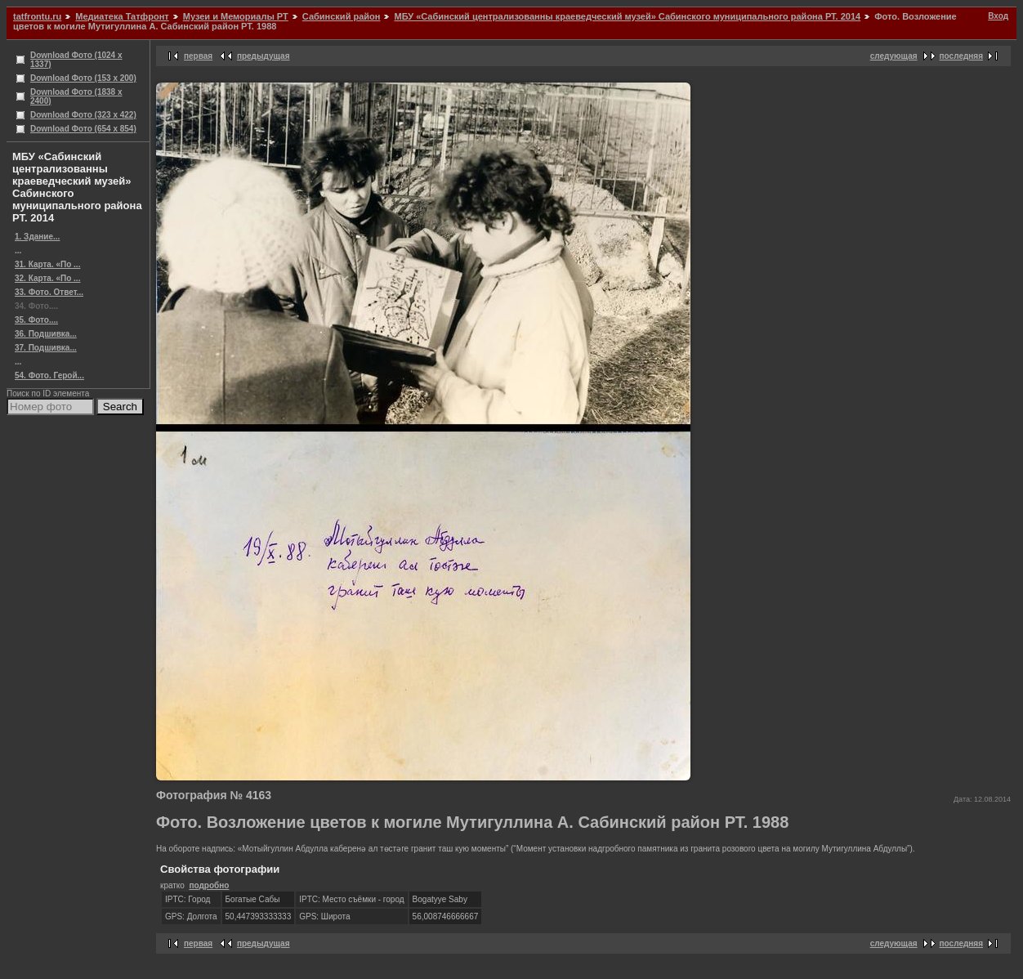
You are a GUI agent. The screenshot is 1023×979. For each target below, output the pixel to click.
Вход (998, 15)
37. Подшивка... (46, 347)
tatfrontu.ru (37, 16)
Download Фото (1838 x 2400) (76, 96)
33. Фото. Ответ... (49, 292)
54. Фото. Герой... (49, 375)
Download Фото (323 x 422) (83, 114)
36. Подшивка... (46, 333)
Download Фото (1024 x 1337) (76, 60)
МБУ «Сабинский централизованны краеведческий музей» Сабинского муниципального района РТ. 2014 (627, 16)
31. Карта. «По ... (47, 264)
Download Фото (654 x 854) (83, 128)
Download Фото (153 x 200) (83, 78)
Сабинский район (341, 16)
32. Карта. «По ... (47, 278)
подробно (209, 885)
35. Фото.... (36, 319)
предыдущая (263, 55)
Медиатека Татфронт (121, 16)
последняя (961, 55)
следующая (894, 55)
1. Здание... (37, 236)
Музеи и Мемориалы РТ (235, 16)
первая (198, 55)
